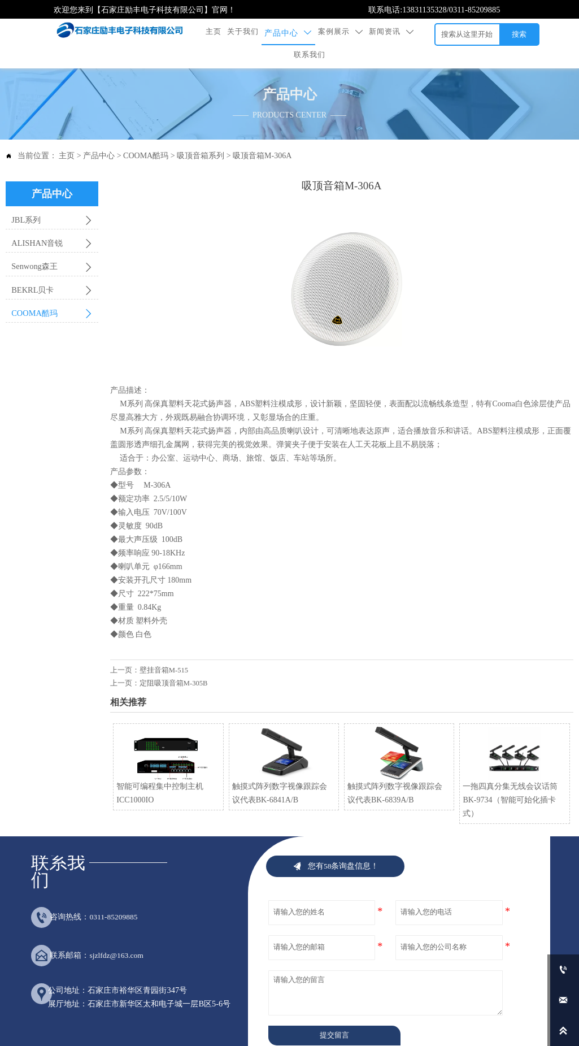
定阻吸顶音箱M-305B (174, 663)
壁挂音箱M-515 (164, 649)
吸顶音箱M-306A (262, 135)
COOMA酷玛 (145, 135)
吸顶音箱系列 (200, 135)
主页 (67, 135)
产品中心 (99, 135)
